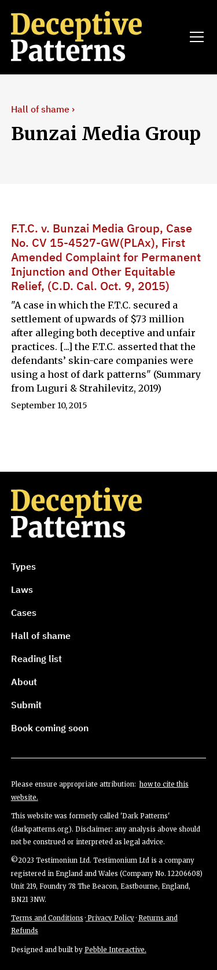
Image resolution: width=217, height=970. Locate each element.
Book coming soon (50, 728)
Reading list (36, 658)
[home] (92, 37)
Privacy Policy (110, 918)
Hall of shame (41, 635)
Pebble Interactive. (115, 950)
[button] (194, 37)
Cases (23, 612)
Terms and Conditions (47, 918)
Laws (22, 589)
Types (23, 566)
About (24, 681)
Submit (26, 704)
